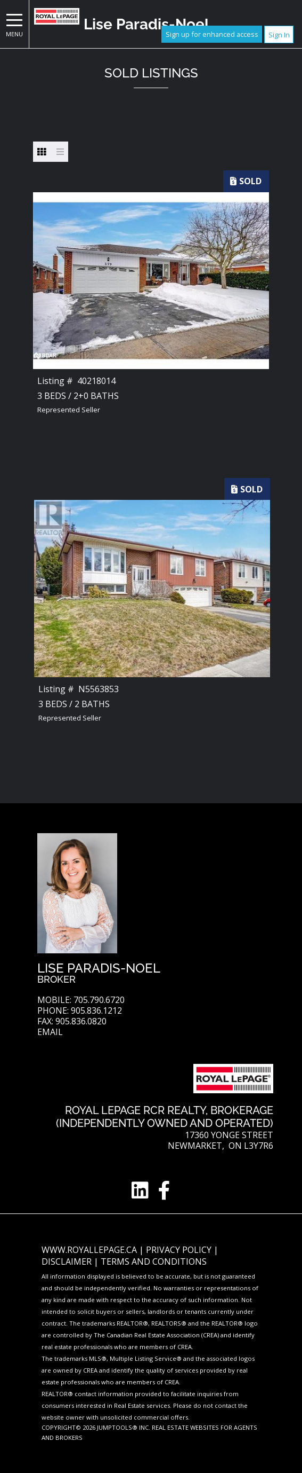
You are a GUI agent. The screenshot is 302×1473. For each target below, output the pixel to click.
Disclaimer (68, 1261)
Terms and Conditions (154, 1261)
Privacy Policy (180, 1250)
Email (50, 1032)
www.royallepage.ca (89, 1250)
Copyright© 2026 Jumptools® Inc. (96, 1427)
